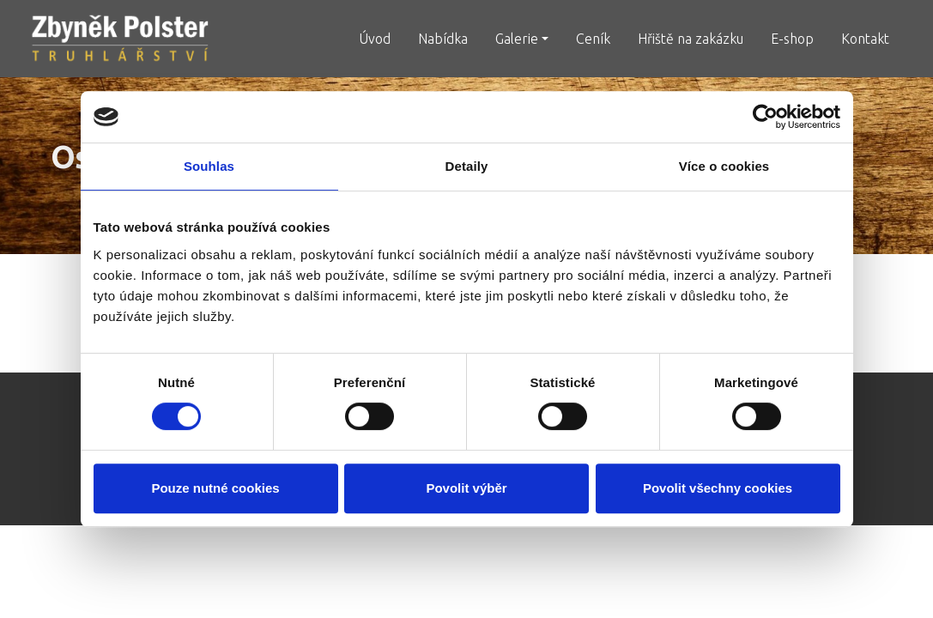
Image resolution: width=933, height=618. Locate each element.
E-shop (792, 38)
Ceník (593, 38)
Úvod (375, 38)
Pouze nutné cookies (215, 488)
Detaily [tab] (466, 166)
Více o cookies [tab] (724, 166)
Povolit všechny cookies (717, 488)
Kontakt (865, 38)
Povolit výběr (466, 488)
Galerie (516, 38)
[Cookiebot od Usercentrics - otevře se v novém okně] (765, 117)
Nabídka (443, 38)
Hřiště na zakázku (690, 38)
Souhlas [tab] (209, 166)
